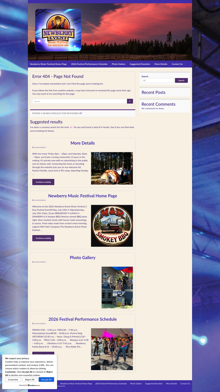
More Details (160, 64)
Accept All (46, 379)
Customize (13, 379)
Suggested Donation (140, 64)
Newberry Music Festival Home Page (48, 64)
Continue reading (43, 182)
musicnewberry (40, 147)
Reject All (30, 379)
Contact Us (177, 64)
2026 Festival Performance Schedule (89, 64)
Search (145, 76)
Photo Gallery (119, 64)
